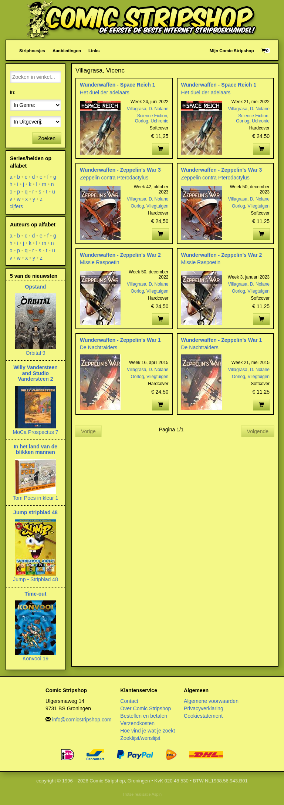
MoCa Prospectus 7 (35, 432)
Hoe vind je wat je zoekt (147, 731)
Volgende (257, 431)
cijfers (16, 206)
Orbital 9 (35, 353)
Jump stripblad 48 (35, 512)
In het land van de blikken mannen (35, 449)
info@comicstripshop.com (82, 720)
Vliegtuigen (157, 206)
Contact (129, 701)
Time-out (36, 594)
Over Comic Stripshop (145, 708)
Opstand (35, 287)
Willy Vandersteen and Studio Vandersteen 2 (35, 373)
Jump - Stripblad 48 (35, 579)
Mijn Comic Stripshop (232, 50)
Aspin (157, 794)
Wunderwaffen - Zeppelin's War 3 (120, 170)
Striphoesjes (32, 50)
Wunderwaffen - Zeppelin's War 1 (120, 340)
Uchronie (159, 121)
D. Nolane (158, 108)
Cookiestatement (203, 716)
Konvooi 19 (35, 658)
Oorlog (141, 121)
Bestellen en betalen (143, 716)
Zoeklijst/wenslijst (140, 738)
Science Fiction (152, 115)
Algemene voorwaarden (211, 701)
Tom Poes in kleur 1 (35, 498)
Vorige (88, 431)
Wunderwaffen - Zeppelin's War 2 (120, 255)
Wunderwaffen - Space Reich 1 (117, 85)
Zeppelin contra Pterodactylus (114, 178)
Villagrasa (136, 108)
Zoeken (46, 138)
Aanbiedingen (67, 50)
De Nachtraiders (98, 347)
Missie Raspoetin (99, 262)
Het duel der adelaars (104, 92)
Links (93, 50)
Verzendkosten (137, 723)
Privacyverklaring (203, 708)
